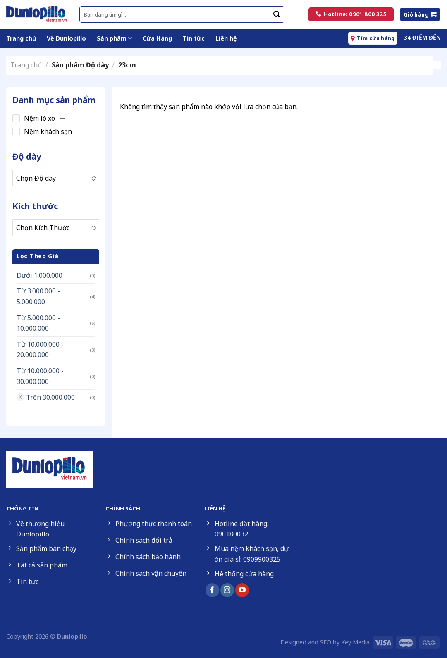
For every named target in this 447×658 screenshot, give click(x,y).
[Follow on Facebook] (212, 590)
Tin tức (194, 38)
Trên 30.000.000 (50, 397)
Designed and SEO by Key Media (325, 642)
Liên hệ (226, 38)
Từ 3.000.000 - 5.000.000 (38, 296)
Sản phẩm (114, 38)
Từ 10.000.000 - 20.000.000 (40, 350)
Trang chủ (21, 38)
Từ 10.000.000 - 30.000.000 (40, 376)
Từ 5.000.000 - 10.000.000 (38, 323)
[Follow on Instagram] (227, 590)
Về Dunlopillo (66, 38)
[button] (62, 118)
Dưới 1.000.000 (39, 275)
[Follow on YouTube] (242, 590)
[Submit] (277, 14)
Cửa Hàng (157, 38)
